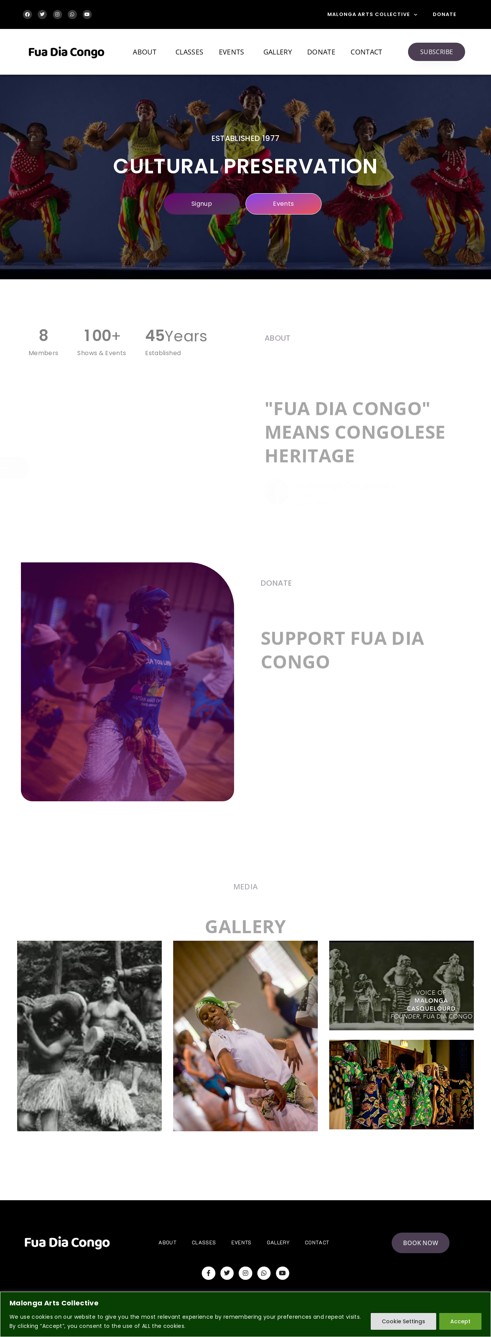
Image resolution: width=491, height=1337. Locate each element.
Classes (189, 51)
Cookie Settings (403, 1321)
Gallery (277, 51)
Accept (460, 1321)
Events (233, 51)
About (146, 51)
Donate (445, 14)
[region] (245, 1314)
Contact (366, 51)
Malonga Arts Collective (372, 14)
